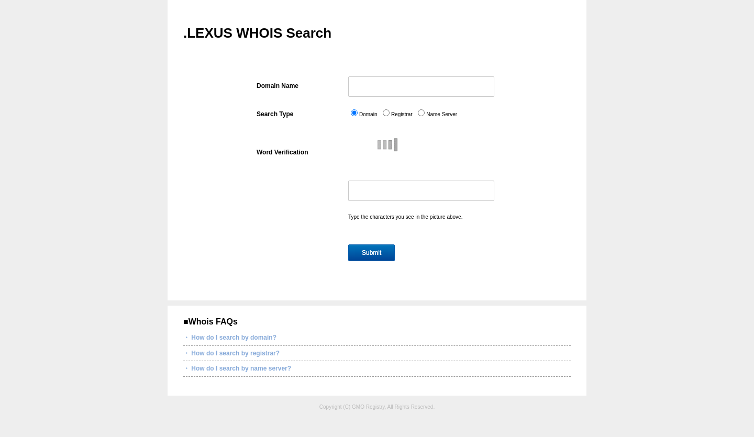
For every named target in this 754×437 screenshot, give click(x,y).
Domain (368, 114)
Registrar (402, 114)
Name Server (441, 114)
